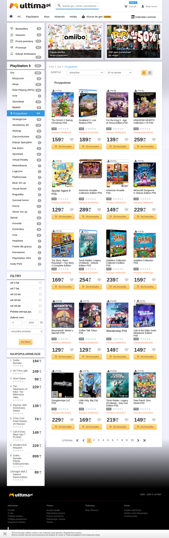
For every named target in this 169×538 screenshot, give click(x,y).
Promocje (25, 47)
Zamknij (5, 533)
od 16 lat (15, 300)
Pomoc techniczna (55, 516)
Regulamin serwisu (16, 522)
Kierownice (25, 252)
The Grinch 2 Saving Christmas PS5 (62, 121)
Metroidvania (25, 165)
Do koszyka (63, 146)
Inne (25, 96)
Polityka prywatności (17, 519)
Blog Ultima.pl (91, 510)
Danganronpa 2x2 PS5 (60, 401)
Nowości (25, 34)
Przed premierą (25, 41)
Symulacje (25, 101)
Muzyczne (25, 78)
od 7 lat (14, 288)
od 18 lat (15, 305)
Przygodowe (25, 113)
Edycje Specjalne (25, 142)
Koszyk (130, 6)
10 (132, 440)
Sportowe (25, 154)
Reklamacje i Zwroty (56, 519)
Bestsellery (25, 28)
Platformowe (25, 177)
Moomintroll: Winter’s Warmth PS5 (62, 331)
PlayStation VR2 (25, 258)
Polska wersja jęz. (21, 311)
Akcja (25, 84)
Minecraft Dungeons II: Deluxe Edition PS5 (145, 191)
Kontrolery (25, 229)
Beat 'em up (25, 183)
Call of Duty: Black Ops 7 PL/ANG (19, 434)
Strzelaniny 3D (25, 125)
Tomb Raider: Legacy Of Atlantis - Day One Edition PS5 (117, 403)
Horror (25, 206)
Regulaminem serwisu (73, 533)
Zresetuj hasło (130, 516)
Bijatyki (25, 107)
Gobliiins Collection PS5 (143, 261)
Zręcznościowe (25, 136)
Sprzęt (25, 217)
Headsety (25, 241)
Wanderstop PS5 (116, 330)
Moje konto (149, 6)
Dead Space (19, 378)
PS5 (52, 66)
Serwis (50, 522)
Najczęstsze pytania (56, 513)
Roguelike (25, 194)
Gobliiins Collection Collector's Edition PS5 (116, 263)
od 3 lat (14, 282)
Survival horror (25, 200)
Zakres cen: (17, 317)
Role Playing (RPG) (25, 90)
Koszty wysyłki (53, 510)
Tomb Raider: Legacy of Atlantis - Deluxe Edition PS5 (90, 263)
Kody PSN (25, 264)
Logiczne (25, 171)
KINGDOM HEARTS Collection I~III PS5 (144, 121)
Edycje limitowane (25, 54)
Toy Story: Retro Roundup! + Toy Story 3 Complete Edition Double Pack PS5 (62, 264)
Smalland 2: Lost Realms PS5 (87, 121)
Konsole (25, 223)
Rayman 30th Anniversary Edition (20, 408)
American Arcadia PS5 (115, 191)
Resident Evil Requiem (19, 446)
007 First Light (20, 370)
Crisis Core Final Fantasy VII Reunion (20, 421)
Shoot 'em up (25, 212)
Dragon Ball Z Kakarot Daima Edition (20, 474)
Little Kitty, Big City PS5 (88, 401)
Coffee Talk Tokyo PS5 (88, 331)
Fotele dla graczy (25, 246)
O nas (10, 513)
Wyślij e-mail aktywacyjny (136, 513)
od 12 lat (15, 294)
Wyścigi (25, 131)
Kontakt (11, 510)
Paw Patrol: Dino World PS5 (142, 401)
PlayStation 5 (25, 66)
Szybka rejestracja (132, 510)
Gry (25, 72)
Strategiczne (25, 119)
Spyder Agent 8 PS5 (60, 192)
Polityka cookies (15, 516)
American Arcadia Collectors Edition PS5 (90, 191)
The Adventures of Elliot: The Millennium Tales (20, 392)
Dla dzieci (25, 148)
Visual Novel (25, 188)
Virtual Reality (25, 160)
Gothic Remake (17, 361)
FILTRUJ (25, 342)
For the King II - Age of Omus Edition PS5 (117, 121)
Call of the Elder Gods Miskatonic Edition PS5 (145, 333)
